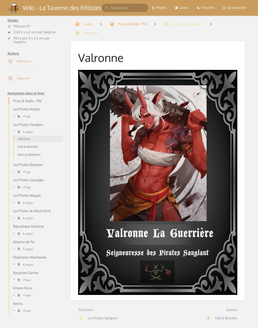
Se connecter (235, 8)
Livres (181, 8)
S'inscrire (205, 8)
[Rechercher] (106, 8)
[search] (124, 8)
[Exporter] (35, 78)
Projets (159, 8)
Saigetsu (49, 32)
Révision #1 (19, 26)
